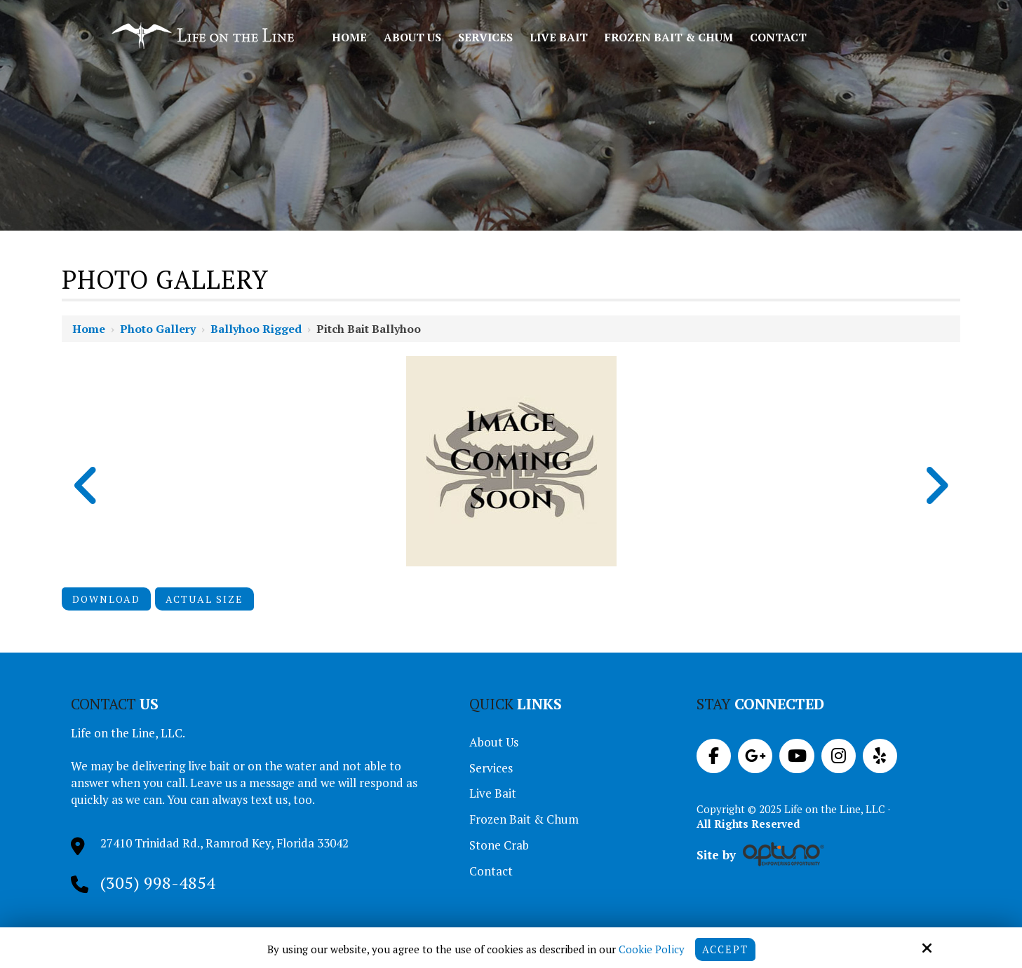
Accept (725, 949)
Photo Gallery (158, 328)
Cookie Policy (651, 949)
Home (88, 328)
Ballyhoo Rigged (256, 328)
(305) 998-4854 (157, 882)
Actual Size (204, 599)
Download (106, 599)
